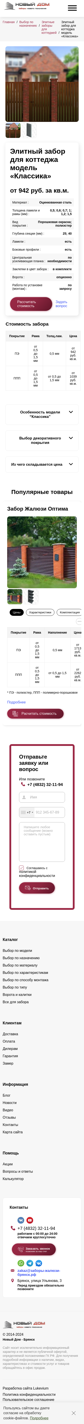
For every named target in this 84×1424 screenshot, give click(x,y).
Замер (8, 1070)
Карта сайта (13, 1139)
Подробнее (39, 1418)
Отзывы (9, 1124)
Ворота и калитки (17, 1001)
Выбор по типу (15, 994)
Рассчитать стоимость (26, 304)
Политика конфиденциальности (29, 1401)
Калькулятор (13, 1185)
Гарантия (10, 1063)
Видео (8, 1117)
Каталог (10, 946)
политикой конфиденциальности (37, 880)
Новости (10, 1109)
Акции (8, 1171)
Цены (16, 612)
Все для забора (16, 1009)
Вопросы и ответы (18, 1178)
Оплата (9, 1048)
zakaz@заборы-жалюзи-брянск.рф (38, 1279)
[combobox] (26, 812)
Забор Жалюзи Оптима (37, 509)
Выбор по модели (17, 957)
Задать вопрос (61, 304)
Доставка (10, 1041)
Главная (9, 22)
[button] (8, 492)
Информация (15, 1091)
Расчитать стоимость (39, 713)
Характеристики (40, 612)
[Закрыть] (73, 1413)
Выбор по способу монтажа (25, 987)
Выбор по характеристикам (25, 979)
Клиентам (12, 1029)
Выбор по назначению (28, 23)
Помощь (11, 1160)
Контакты (10, 1131)
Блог (7, 1102)
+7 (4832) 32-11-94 (45, 784)
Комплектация (70, 612)
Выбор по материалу (20, 972)
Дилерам (10, 1055)
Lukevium (40, 1395)
